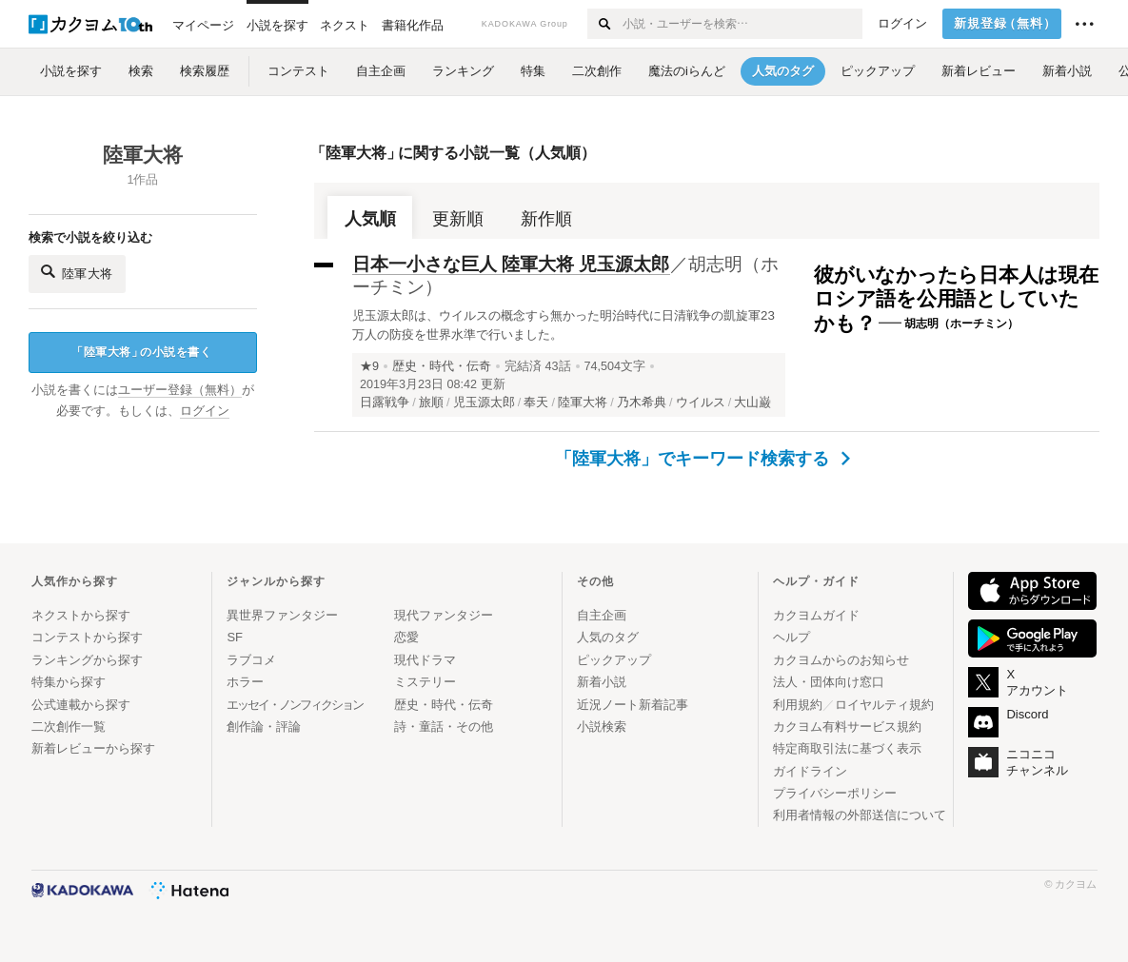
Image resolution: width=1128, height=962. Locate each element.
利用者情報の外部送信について (859, 815)
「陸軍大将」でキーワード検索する (703, 458)
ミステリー (425, 682)
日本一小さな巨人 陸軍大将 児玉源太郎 (511, 264)
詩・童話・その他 (443, 726)
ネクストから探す (80, 615)
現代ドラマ (425, 660)
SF (235, 637)
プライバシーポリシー (835, 793)
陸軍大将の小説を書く (141, 352)
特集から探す (68, 682)
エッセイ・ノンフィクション (295, 704)
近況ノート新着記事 (632, 704)
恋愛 (406, 637)
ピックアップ (614, 660)
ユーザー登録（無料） (180, 390)
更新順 (458, 218)
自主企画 (601, 615)
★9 (369, 366)
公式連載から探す (80, 704)
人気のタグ (608, 637)
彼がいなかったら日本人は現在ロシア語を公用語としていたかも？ (956, 299)
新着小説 (601, 682)
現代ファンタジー (443, 615)
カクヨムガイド (816, 615)
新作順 (546, 218)
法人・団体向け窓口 (828, 682)
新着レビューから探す (93, 748)
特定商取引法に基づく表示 (847, 748)
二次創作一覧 (68, 726)
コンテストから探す (87, 637)
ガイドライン (810, 771)
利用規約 (797, 704)
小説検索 (601, 726)
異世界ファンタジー (282, 615)
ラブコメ (251, 660)
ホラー (245, 682)
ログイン (902, 23)
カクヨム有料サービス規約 (847, 726)
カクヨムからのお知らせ (841, 660)
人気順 (370, 218)
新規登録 (1006, 23)
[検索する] (604, 24)
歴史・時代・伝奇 (441, 366)
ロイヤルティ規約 (884, 704)
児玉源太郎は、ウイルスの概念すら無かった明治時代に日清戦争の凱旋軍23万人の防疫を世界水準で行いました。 (563, 325)
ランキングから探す (87, 660)
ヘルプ (791, 637)
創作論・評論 (264, 726)
